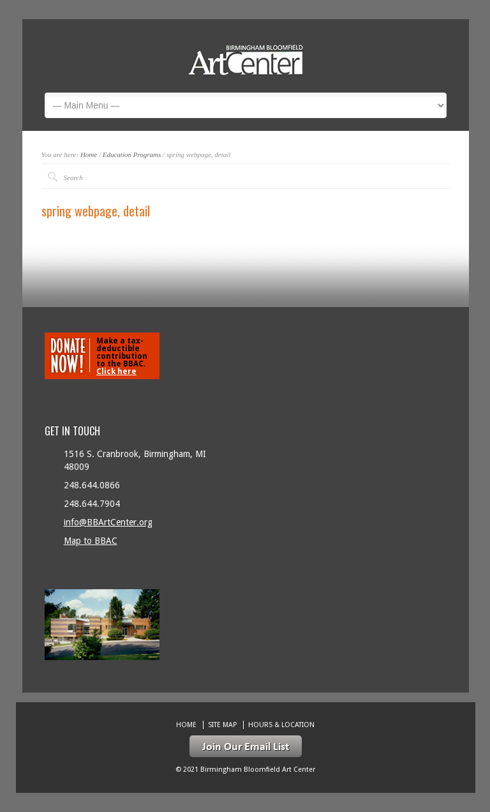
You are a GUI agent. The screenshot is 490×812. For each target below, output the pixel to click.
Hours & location (281, 725)
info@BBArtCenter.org (108, 522)
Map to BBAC (90, 541)
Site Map (222, 725)
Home (88, 154)
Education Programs (132, 154)
